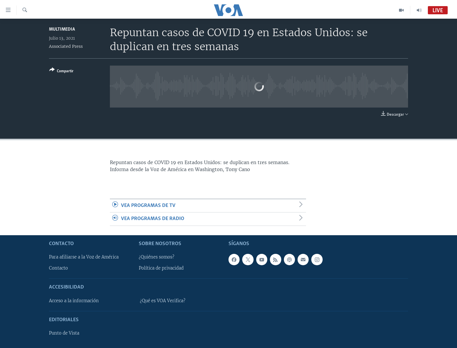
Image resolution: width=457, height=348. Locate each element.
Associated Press (66, 46)
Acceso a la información (74, 300)
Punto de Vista (64, 333)
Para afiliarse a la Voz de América (84, 257)
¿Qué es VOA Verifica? (162, 300)
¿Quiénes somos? (156, 257)
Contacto (58, 268)
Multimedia (62, 29)
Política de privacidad (161, 268)
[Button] (61, 72)
